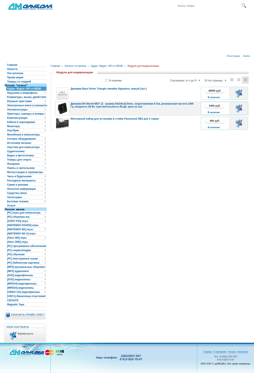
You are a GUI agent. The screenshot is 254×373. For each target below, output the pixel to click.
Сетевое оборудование (21, 138)
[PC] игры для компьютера (23, 212)
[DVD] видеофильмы (20, 275)
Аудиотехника (15, 151)
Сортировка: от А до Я (185, 80)
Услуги (11, 205)
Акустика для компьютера (23, 147)
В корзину (239, 93)
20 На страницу (215, 80)
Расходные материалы (21, 180)
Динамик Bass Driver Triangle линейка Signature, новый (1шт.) (109, 88)
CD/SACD (13, 300)
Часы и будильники (19, 176)
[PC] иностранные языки (22, 258)
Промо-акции (15, 77)
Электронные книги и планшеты (27, 105)
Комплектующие (17, 117)
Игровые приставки (19, 101)
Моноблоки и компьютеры (23, 134)
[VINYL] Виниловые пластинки (26, 296)
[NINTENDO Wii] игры (20, 229)
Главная (12, 64)
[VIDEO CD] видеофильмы (23, 292)
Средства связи (17, 193)
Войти (246, 55)
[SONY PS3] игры (17, 221)
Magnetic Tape (15, 304)
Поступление (15, 73)
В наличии (114, 80)
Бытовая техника (18, 201)
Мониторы (13, 126)
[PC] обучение (16, 254)
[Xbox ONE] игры (17, 241)
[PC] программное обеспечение (26, 246)
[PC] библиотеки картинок (23, 262)
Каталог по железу (75, 65)
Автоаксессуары (17, 109)
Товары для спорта (19, 159)
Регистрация (233, 55)
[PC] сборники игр (18, 216)
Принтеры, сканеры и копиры (25, 113)
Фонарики (13, 163)
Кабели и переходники (21, 122)
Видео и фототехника (20, 155)
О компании (220, 351)
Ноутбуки (13, 130)
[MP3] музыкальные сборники (25, 267)
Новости (12, 69)
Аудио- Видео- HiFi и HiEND (24, 88)
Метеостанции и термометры (25, 172)
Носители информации (21, 188)
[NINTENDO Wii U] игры (21, 233)
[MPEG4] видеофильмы (22, 283)
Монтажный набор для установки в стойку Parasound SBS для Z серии (115, 118)
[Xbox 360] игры (17, 237)
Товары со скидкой (19, 81)
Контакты (243, 351)
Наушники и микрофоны (22, 92)
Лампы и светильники (21, 168)
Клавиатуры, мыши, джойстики (26, 97)
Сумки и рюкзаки (17, 184)
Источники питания (19, 143)
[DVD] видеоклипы (18, 279)
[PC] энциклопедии (19, 250)
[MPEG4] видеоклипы (20, 287)
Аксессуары (14, 197)
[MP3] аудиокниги (18, 271)
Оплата (232, 351)
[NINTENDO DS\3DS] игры (23, 225)
